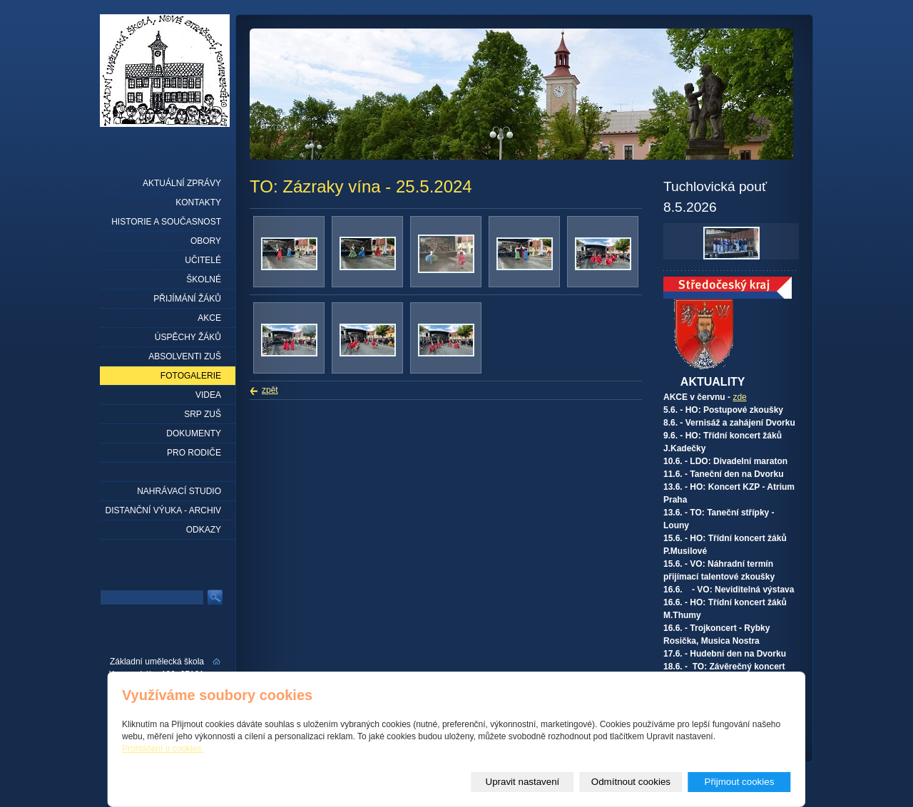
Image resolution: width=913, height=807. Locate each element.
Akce (209, 318)
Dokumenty (193, 433)
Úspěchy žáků (188, 337)
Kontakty (198, 202)
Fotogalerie (190, 376)
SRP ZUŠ (202, 414)
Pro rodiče (194, 453)
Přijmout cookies (740, 781)
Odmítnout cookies (630, 781)
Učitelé (203, 260)
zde (739, 397)
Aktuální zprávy (182, 183)
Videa (208, 395)
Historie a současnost (166, 222)
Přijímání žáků (187, 299)
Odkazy (203, 530)
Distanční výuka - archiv (163, 510)
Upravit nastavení (523, 781)
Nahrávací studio (179, 491)
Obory (205, 241)
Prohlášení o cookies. (163, 749)
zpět (270, 390)
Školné (203, 279)
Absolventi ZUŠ (184, 356)
